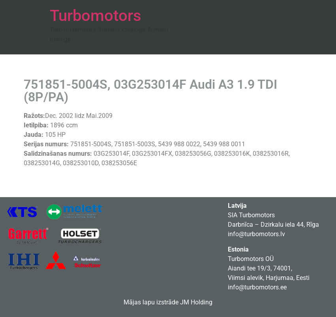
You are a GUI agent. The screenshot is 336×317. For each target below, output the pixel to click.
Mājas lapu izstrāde (151, 302)
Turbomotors (95, 15)
